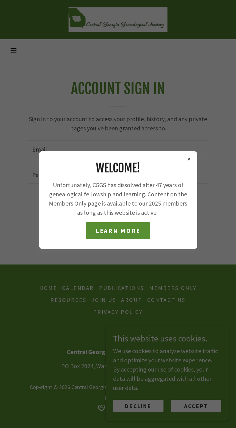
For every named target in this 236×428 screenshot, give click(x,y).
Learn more (118, 230)
